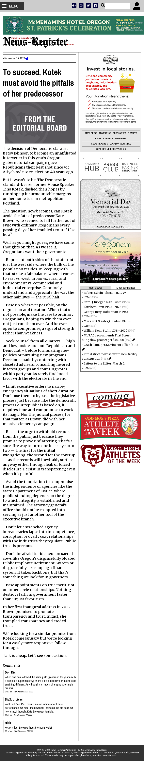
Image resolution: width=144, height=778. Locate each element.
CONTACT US (117, 149)
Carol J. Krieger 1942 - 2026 (101, 302)
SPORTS (102, 144)
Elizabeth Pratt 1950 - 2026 (101, 307)
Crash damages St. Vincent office (105, 345)
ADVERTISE (104, 133)
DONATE (131, 133)
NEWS (93, 144)
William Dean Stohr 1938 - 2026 (104, 330)
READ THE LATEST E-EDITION (109, 138)
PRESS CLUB (118, 133)
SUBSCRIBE (89, 133)
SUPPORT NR (101, 149)
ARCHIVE (124, 144)
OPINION (113, 144)
